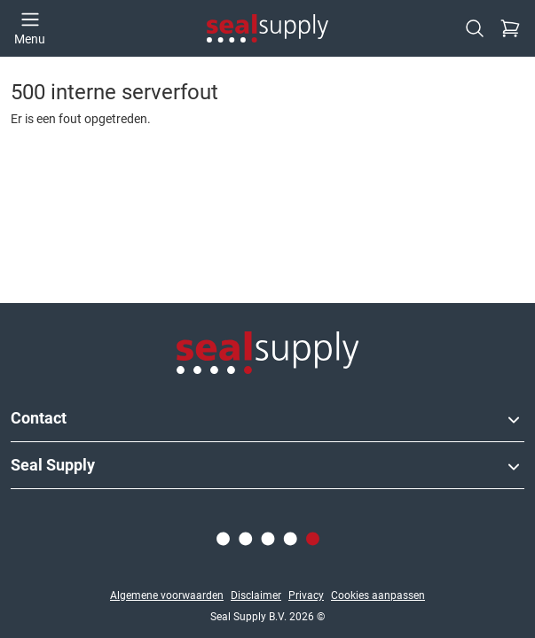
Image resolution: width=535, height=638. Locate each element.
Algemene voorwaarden (167, 595)
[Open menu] (29, 28)
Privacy (306, 595)
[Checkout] (510, 28)
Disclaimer (256, 595)
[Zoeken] (474, 28)
